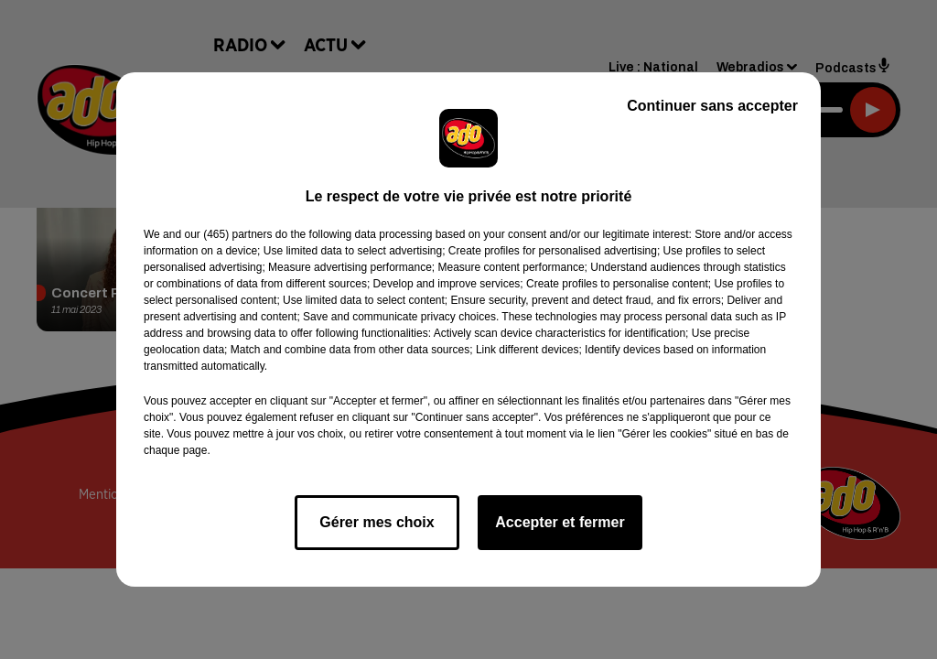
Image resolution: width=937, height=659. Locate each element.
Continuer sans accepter (712, 105)
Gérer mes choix (376, 522)
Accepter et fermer (559, 522)
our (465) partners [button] (228, 234)
